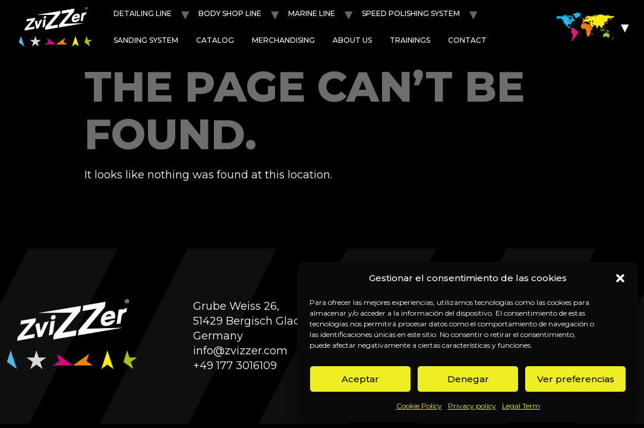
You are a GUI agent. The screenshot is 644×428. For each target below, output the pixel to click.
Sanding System (145, 40)
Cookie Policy (419, 405)
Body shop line (229, 13)
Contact (467, 40)
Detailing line (142, 13)
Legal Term (521, 405)
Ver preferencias (575, 379)
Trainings (410, 40)
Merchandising (283, 40)
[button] (620, 278)
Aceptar (360, 379)
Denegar (468, 379)
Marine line (311, 13)
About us (352, 40)
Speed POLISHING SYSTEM (411, 13)
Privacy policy (472, 405)
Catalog (215, 40)
